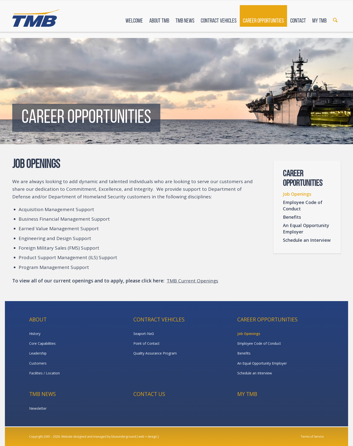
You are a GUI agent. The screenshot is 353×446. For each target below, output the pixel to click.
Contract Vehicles (159, 319)
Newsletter (38, 408)
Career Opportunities (267, 319)
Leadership (38, 353)
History (34, 333)
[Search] (335, 16)
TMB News (42, 394)
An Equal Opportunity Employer (306, 228)
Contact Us (149, 394)
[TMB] (35, 16)
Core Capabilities (42, 343)
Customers (38, 363)
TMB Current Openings (192, 281)
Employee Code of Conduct (302, 205)
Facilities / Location (44, 373)
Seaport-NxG (143, 333)
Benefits (292, 217)
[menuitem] (134, 16)
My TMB (247, 394)
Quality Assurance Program (155, 353)
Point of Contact (146, 343)
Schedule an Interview (307, 240)
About (38, 319)
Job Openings (297, 194)
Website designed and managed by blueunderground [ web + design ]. (110, 436)
